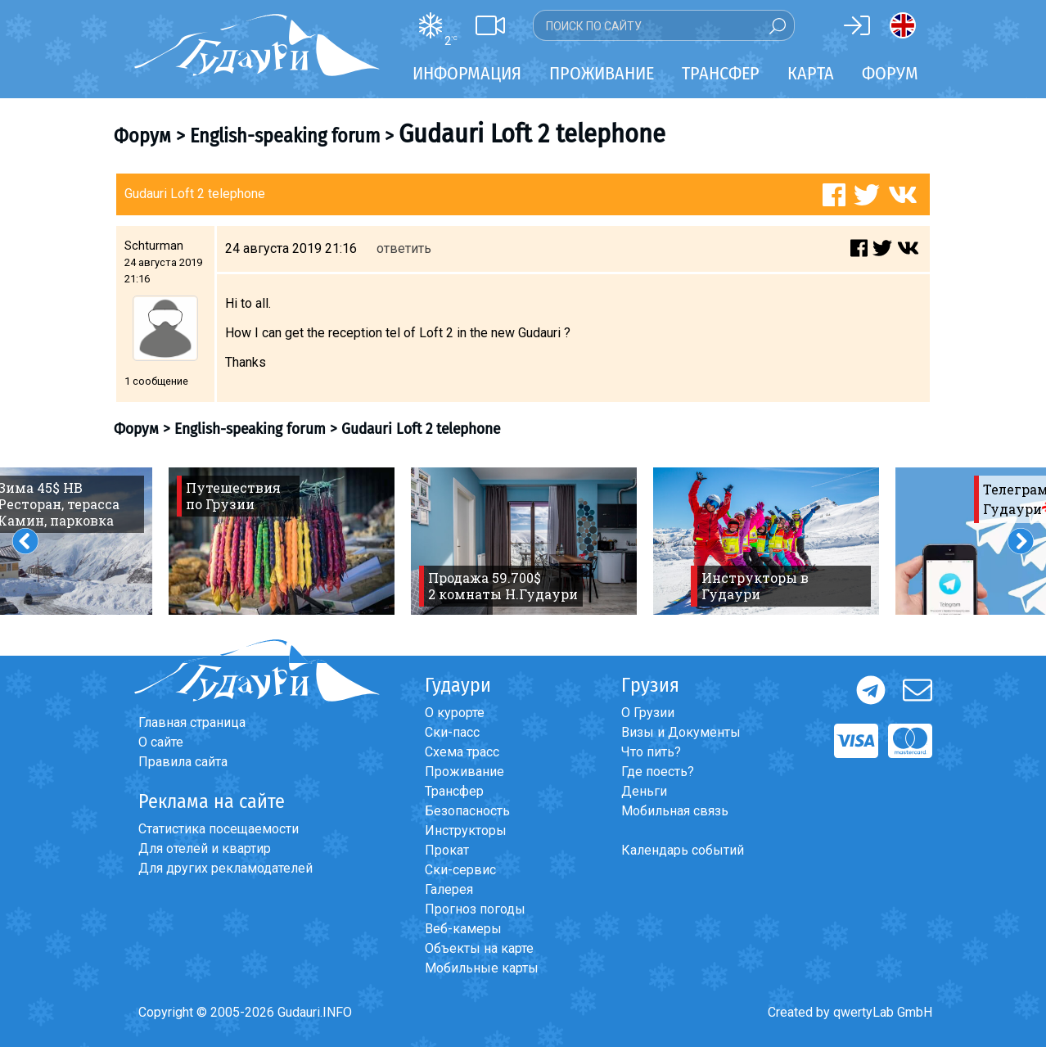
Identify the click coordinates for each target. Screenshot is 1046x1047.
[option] (281, 541)
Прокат (447, 850)
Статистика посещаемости (218, 829)
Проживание (464, 771)
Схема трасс (462, 752)
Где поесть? (657, 771)
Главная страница (192, 722)
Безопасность (467, 811)
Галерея (449, 889)
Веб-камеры (463, 928)
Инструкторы (466, 830)
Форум (890, 73)
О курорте (455, 712)
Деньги (644, 791)
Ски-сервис (460, 870)
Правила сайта (183, 761)
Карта (810, 73)
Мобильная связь (674, 811)
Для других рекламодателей (225, 868)
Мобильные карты (482, 968)
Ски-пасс (452, 732)
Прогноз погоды (475, 909)
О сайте (160, 742)
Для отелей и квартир (204, 848)
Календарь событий (682, 850)
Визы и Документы (681, 732)
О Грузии (647, 712)
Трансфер (454, 791)
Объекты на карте (479, 948)
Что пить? (651, 752)
